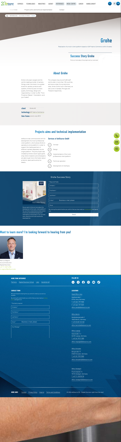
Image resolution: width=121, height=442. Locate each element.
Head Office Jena (77, 339)
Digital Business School (26, 327)
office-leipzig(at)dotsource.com (81, 386)
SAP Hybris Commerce (37, 112)
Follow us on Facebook (83, 327)
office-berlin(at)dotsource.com (81, 370)
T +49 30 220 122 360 (78, 367)
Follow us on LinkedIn (73, 327)
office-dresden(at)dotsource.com (82, 404)
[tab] (114, 3)
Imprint (41, 437)
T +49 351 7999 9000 (78, 401)
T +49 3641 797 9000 (78, 347)
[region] (60, 10)
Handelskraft (45, 327)
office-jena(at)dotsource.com (81, 352)
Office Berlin (76, 359)
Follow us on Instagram (88, 327)
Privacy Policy (32, 437)
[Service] (116, 145)
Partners (14, 327)
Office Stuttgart (76, 413)
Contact (24, 437)
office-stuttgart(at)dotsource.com (82, 424)
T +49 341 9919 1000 (78, 383)
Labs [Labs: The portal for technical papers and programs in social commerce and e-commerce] (37, 327)
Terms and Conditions (53, 437)
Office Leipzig (76, 375)
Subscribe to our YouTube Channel (93, 327)
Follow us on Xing (78, 327)
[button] (110, 3)
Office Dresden (76, 393)
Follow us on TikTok (98, 327)
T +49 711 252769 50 (78, 421)
